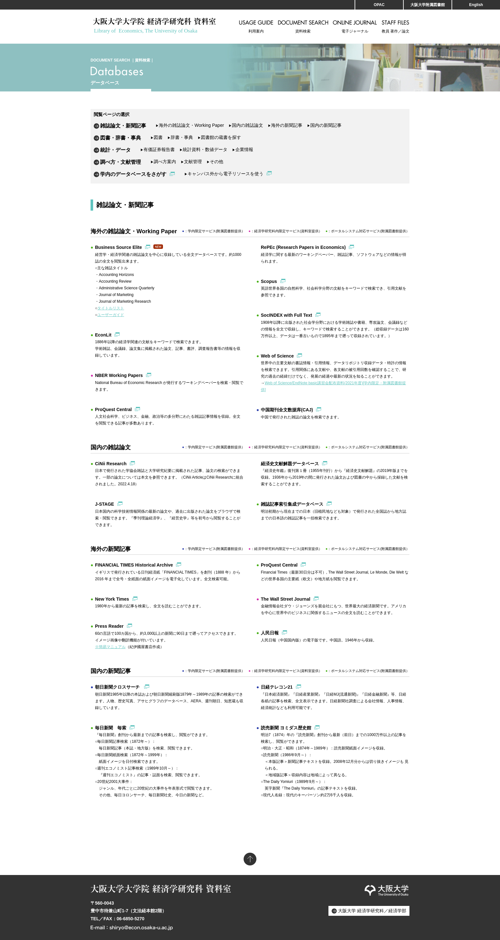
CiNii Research (111, 463)
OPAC (379, 5)
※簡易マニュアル (110, 647)
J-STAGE (104, 504)
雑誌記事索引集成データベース (292, 504)
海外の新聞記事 (285, 125)
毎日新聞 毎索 (110, 727)
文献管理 (191, 161)
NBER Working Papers (119, 375)
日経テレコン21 (277, 687)
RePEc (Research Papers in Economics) (303, 247)
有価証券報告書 (157, 149)
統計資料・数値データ (203, 149)
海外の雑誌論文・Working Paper (190, 125)
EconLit (103, 334)
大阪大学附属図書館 (427, 5)
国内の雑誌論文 (246, 125)
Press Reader (109, 626)
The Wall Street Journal (285, 599)
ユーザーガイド (110, 315)
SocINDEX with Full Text (286, 315)
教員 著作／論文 (395, 26)
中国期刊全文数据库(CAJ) (287, 409)
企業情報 (242, 149)
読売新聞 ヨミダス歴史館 (286, 727)
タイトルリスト (110, 308)
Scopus (269, 281)
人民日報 (270, 632)
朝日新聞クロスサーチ (118, 687)
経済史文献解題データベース (290, 463)
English (476, 5)
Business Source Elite (118, 247)
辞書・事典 (180, 137)
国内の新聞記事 (324, 125)
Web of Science (277, 355)
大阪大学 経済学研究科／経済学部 (372, 910)
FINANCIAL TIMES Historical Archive (134, 565)
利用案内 (256, 26)
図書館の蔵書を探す (219, 137)
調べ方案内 (163, 161)
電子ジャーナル (355, 26)
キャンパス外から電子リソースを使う (223, 173)
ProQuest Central (113, 409)
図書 (157, 137)
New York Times (112, 599)
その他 (215, 161)
